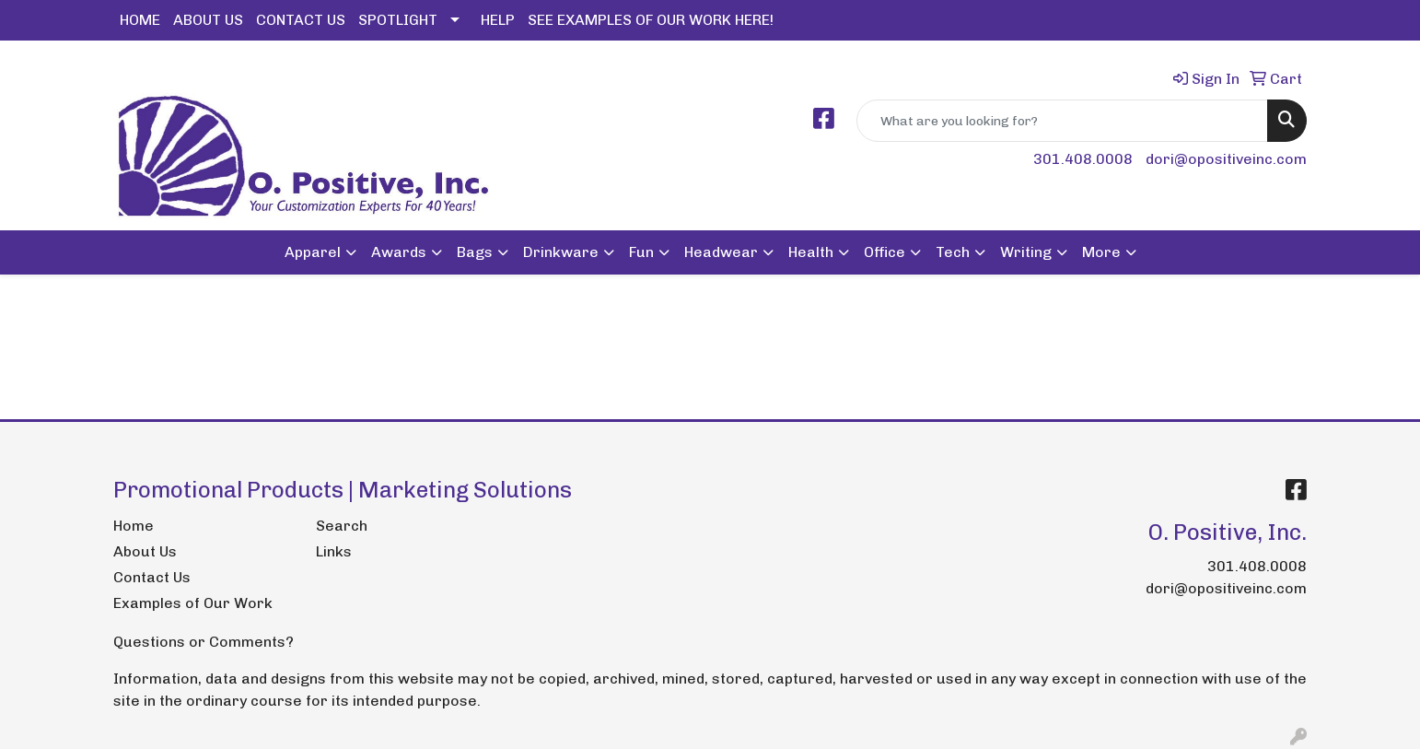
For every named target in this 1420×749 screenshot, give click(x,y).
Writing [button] (1026, 252)
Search (341, 525)
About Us (145, 551)
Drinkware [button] (561, 252)
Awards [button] (398, 252)
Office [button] (884, 252)
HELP (498, 20)
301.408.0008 (1083, 159)
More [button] (1101, 252)
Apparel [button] (313, 252)
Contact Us (152, 577)
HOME (140, 20)
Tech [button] (953, 252)
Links (334, 551)
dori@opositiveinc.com (1226, 159)
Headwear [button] (721, 252)
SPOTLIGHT (397, 20)
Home (133, 525)
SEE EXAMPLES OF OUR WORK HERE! (651, 20)
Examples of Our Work (193, 603)
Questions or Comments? (203, 641)
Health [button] (810, 252)
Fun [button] (641, 252)
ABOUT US (208, 20)
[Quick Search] (1062, 120)
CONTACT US (300, 20)
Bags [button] (475, 252)
